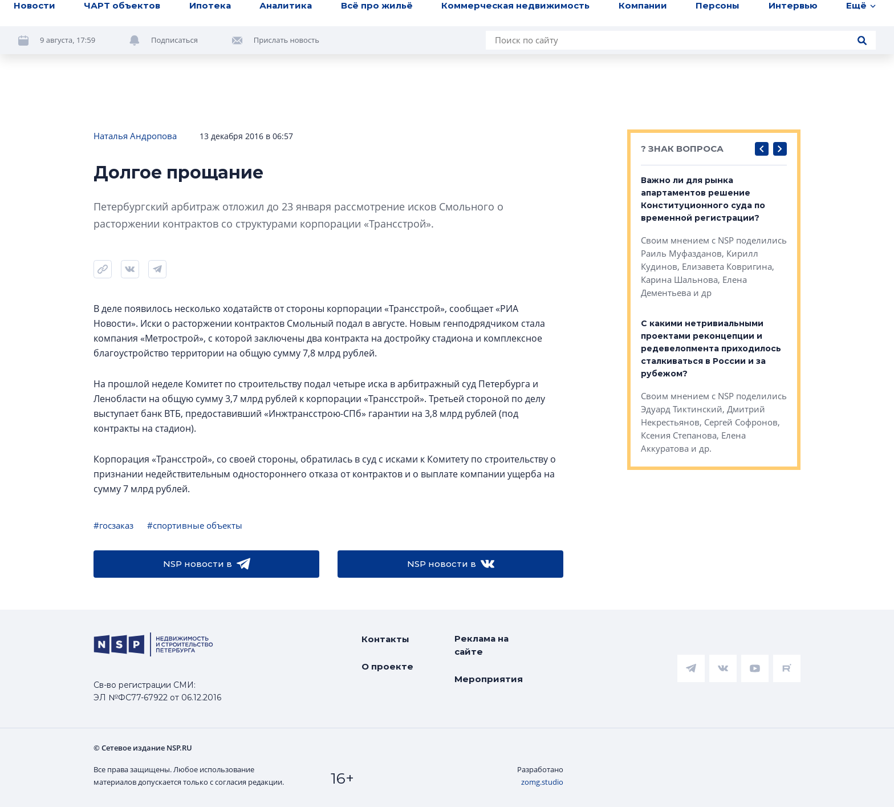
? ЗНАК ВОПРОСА (682, 148)
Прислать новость (286, 40)
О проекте (387, 666)
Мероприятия (488, 679)
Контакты (385, 639)
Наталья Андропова (135, 135)
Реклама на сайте (481, 645)
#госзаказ (113, 525)
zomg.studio (542, 782)
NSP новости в (206, 564)
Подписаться (174, 40)
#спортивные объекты (194, 525)
